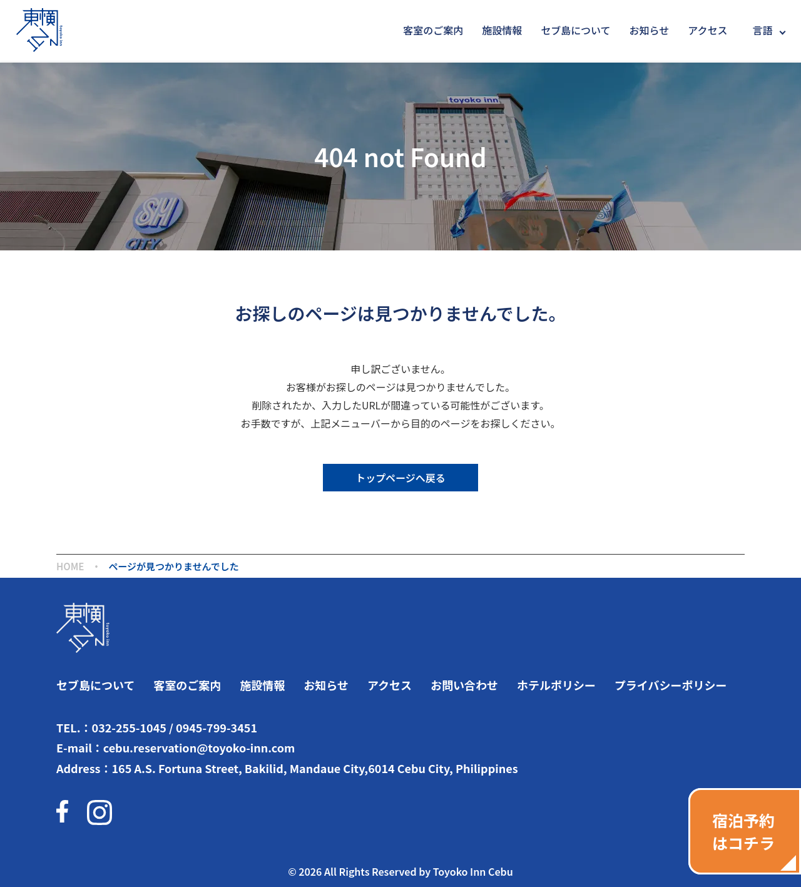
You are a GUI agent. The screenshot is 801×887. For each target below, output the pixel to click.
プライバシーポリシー (671, 685)
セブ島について (575, 30)
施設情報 (502, 30)
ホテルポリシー (556, 685)
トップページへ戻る (400, 477)
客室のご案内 (433, 30)
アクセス (707, 30)
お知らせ (650, 30)
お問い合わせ (464, 685)
